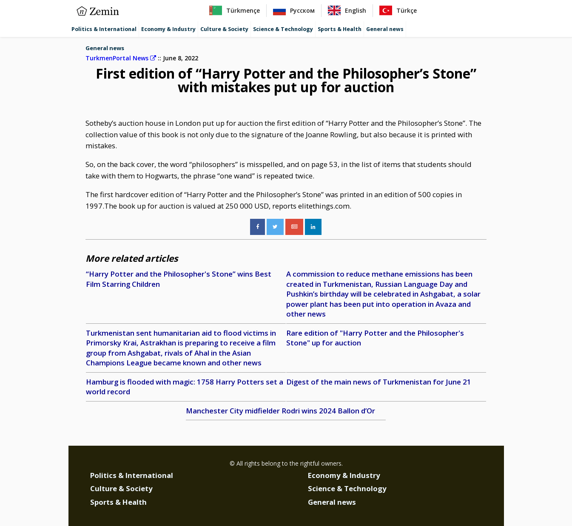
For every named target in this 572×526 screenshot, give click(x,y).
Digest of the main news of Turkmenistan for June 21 (378, 382)
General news (385, 29)
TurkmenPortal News (120, 58)
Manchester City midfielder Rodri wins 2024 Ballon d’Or (280, 411)
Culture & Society (224, 29)
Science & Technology (283, 29)
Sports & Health (339, 29)
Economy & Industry (168, 29)
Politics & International (104, 29)
